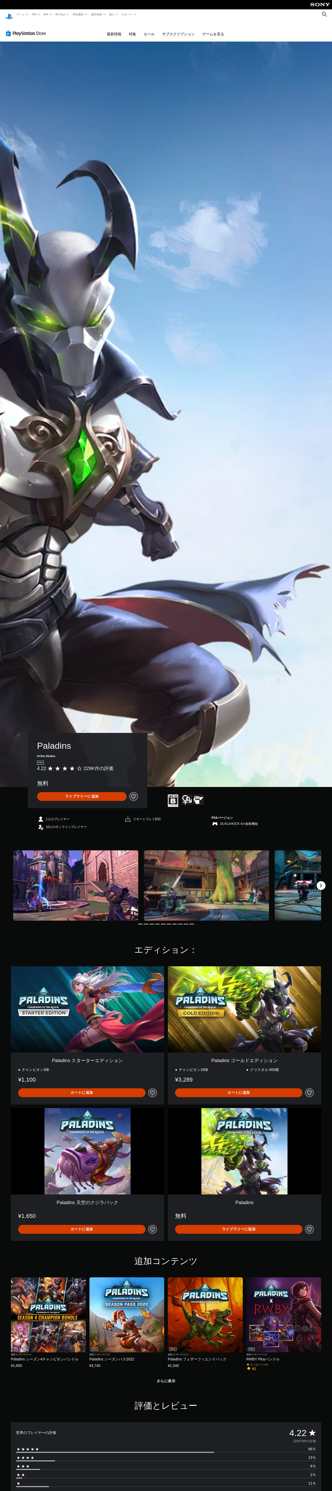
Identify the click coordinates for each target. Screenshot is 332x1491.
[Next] (321, 880)
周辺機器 (78, 14)
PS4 (46, 14)
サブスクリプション (178, 29)
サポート (127, 14)
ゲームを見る (213, 29)
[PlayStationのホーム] (9, 14)
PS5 (34, 14)
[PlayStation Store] (27, 28)
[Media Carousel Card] (75, 880)
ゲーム (20, 14)
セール (149, 29)
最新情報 (96, 14)
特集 (132, 29)
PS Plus (60, 14)
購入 (112, 14)
